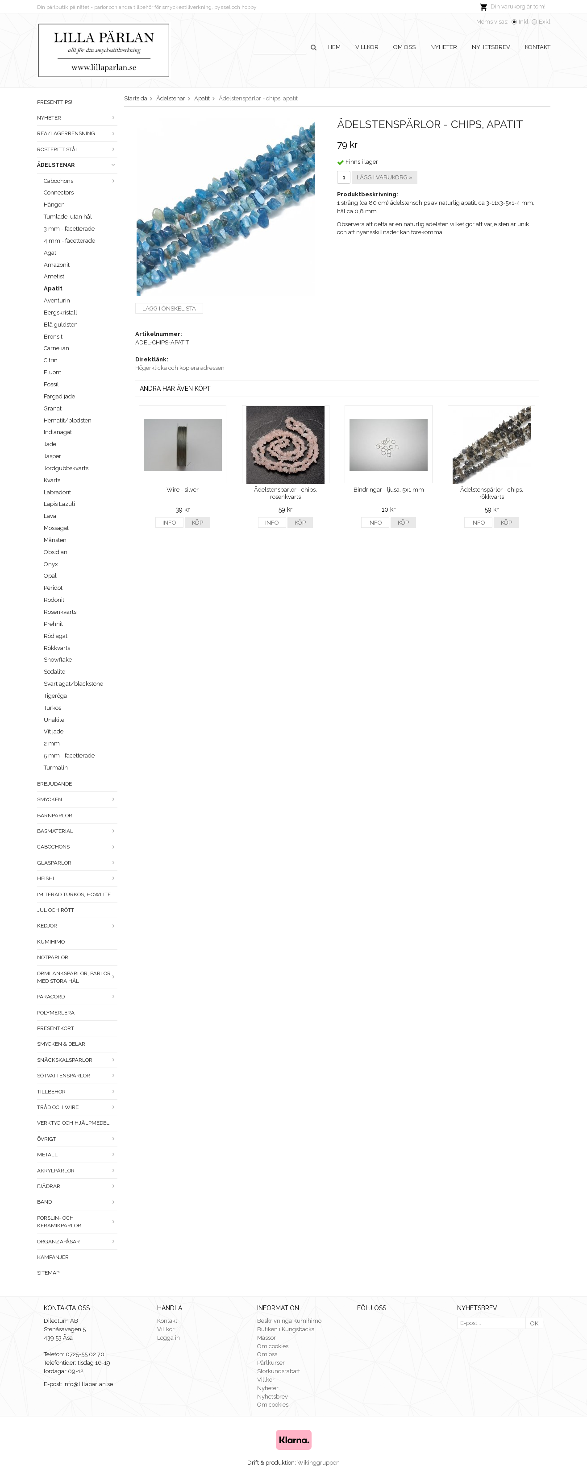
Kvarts (52, 480)
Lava (50, 516)
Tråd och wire (77, 1107)
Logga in (168, 1337)
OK (534, 1323)
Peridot (53, 587)
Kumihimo (51, 942)
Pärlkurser (271, 1362)
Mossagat (56, 528)
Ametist (54, 276)
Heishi (77, 878)
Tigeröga (55, 695)
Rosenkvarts (60, 612)
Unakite (54, 719)
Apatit (53, 288)
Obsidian (55, 552)
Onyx (51, 564)
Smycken (77, 799)
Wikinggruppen (318, 1462)
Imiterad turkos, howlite (74, 894)
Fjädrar (77, 1186)
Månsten (55, 540)
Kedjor (77, 926)
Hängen (54, 204)
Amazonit (57, 264)
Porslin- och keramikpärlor (77, 1222)
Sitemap (48, 1273)
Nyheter (443, 47)
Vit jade (53, 731)
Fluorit (52, 372)
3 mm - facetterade (69, 228)
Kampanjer (53, 1257)
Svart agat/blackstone (73, 683)
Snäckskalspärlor (77, 1060)
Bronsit (53, 336)
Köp (197, 522)
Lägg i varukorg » (384, 177)
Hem (334, 47)
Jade (50, 444)
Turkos (52, 707)
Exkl (544, 21)
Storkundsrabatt (278, 1371)
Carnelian (56, 348)
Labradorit (57, 492)
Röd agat (55, 636)
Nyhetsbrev (491, 47)
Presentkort (55, 1028)
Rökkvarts (57, 648)
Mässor (266, 1337)
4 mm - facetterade (69, 240)
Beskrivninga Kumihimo (289, 1320)
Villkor (367, 47)
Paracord (77, 997)
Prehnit (53, 624)
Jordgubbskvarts (66, 468)
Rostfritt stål (77, 149)
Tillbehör (77, 1092)
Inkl (524, 21)
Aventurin (57, 300)
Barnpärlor (54, 815)
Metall (77, 1154)
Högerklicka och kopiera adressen (180, 367)
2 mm (52, 743)
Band (77, 1202)
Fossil (51, 384)
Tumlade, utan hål (68, 216)
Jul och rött (55, 910)
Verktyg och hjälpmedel (73, 1123)
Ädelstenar (77, 165)
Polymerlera (56, 1013)
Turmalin (56, 767)
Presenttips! (54, 102)
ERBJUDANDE (54, 784)
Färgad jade (59, 396)
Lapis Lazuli (59, 504)
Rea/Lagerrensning (77, 133)
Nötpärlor (52, 957)
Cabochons (80, 181)
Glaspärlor (77, 863)
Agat (50, 252)
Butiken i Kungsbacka (286, 1329)
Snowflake (58, 659)
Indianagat (58, 432)
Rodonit (54, 599)
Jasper (52, 456)
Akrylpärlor (77, 1171)
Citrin (51, 360)
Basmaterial (77, 831)
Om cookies (272, 1346)
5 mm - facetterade (69, 755)
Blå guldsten (61, 324)
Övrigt (77, 1139)
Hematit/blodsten (68, 420)
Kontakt (537, 47)
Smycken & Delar (61, 1044)
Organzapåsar (77, 1241)
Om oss (404, 47)
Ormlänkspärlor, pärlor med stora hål (77, 977)
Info (169, 522)
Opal (50, 575)
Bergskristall (60, 312)
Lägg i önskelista (169, 308)
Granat (53, 408)
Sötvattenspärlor (77, 1075)
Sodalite (54, 671)
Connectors (59, 192)
